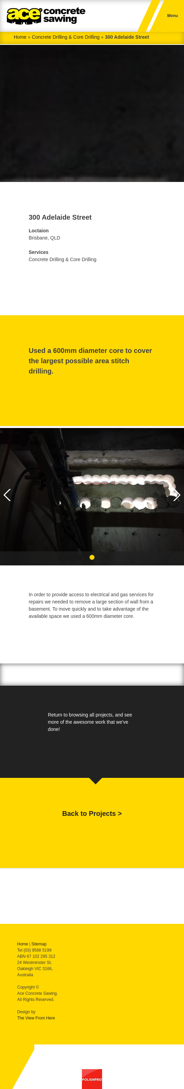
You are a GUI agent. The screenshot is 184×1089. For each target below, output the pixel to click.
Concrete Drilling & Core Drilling (66, 37)
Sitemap (39, 944)
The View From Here (36, 1018)
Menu (172, 15)
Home (20, 37)
